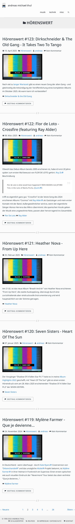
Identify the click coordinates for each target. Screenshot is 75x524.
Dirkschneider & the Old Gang (18, 96)
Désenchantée (9, 468)
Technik (52, 12)
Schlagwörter (16, 521)
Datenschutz (55, 521)
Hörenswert (26, 50)
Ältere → (71, 509)
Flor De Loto (10, 215)
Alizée (39, 468)
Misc (62, 12)
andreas (38, 50)
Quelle (37, 188)
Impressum (43, 521)
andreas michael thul (20, 5)
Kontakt (69, 521)
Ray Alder (37, 200)
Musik (42, 12)
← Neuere (4, 509)
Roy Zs (59, 172)
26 (53, 509)
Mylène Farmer (11, 483)
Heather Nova (11, 303)
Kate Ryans (45, 465)
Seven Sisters (11, 392)
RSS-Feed (31, 521)
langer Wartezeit (21, 84)
